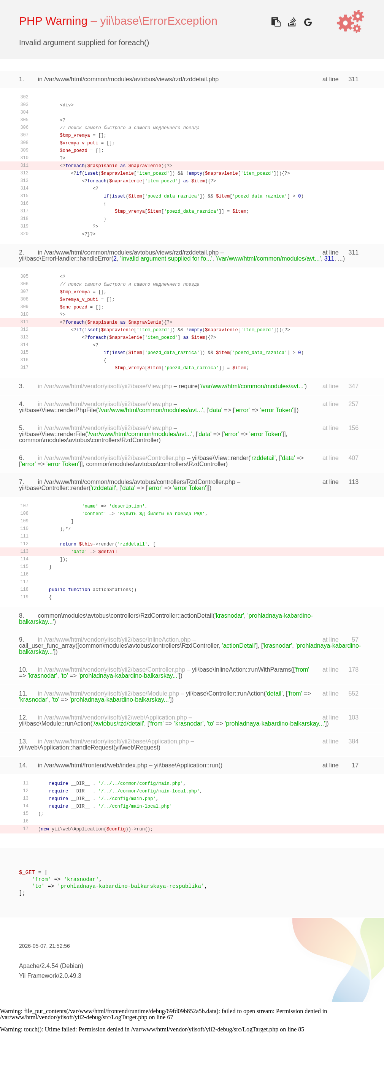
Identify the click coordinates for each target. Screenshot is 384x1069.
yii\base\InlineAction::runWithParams (241, 669)
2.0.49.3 (70, 976)
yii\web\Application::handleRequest (66, 747)
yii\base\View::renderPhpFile (57, 410)
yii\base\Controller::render (54, 488)
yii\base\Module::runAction (54, 723)
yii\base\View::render (220, 458)
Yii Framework (38, 976)
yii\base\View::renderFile (52, 434)
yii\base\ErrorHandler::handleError (65, 258)
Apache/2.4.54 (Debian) (51, 966)
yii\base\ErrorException (158, 20)
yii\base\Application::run (186, 765)
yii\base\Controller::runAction (225, 693)
